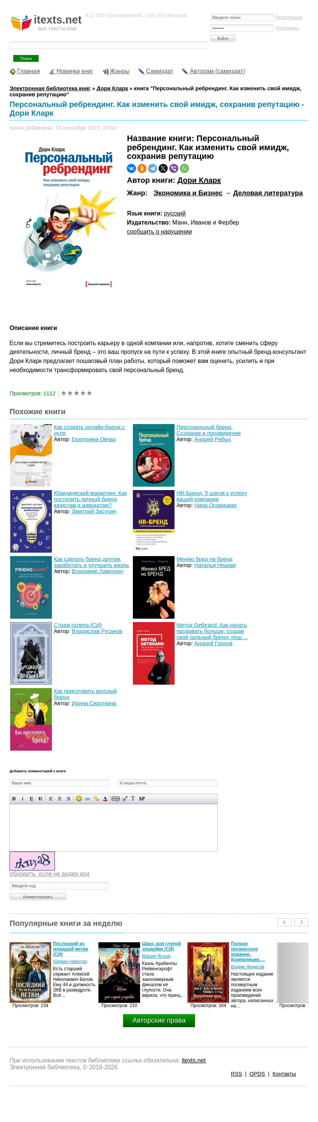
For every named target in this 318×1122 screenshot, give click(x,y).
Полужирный (14, 798)
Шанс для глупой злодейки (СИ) (161, 946)
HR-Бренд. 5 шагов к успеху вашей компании (211, 496)
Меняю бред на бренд (204, 559)
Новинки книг (74, 71)
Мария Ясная (156, 956)
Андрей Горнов (213, 643)
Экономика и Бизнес (187, 193)
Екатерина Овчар (94, 439)
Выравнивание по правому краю (68, 798)
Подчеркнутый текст (31, 798)
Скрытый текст (115, 798)
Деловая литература (268, 193)
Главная (28, 71)
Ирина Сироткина (94, 703)
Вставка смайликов (79, 798)
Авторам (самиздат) (217, 71)
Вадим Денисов (247, 967)
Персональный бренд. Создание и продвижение (208, 430)
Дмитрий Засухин (94, 511)
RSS (236, 1074)
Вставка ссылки (87, 798)
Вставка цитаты (124, 798)
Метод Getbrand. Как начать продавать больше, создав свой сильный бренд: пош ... (212, 631)
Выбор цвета (105, 798)
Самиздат (159, 71)
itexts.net (194, 1060)
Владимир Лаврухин (97, 571)
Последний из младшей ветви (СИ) (70, 949)
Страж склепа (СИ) (78, 625)
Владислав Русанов (97, 631)
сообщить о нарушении (159, 231)
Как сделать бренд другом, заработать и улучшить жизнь (91, 562)
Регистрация (289, 17)
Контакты (284, 1074)
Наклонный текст (23, 798)
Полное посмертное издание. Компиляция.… (248, 951)
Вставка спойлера (141, 798)
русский (175, 213)
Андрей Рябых (213, 439)
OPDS (257, 1074)
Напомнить (287, 28)
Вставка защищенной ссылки (96, 798)
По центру (59, 798)
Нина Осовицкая (216, 505)
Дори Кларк (199, 180)
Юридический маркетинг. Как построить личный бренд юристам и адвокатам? (90, 499)
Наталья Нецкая (215, 565)
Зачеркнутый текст (40, 798)
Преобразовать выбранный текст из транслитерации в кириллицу (133, 798)
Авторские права (159, 1020)
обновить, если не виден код (49, 874)
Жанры (120, 71)
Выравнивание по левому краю (51, 798)
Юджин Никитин (70, 961)
